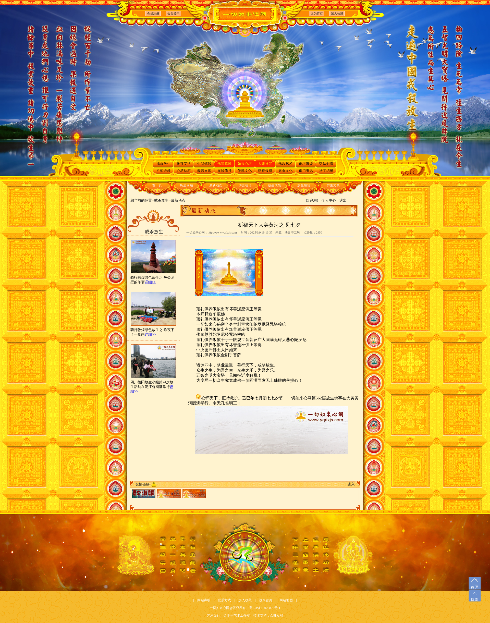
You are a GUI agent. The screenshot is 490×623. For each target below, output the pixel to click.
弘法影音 (326, 164)
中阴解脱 (204, 164)
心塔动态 (184, 171)
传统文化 (245, 171)
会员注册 (153, 13)
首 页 (157, 185)
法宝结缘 (326, 171)
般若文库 (204, 171)
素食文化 (285, 171)
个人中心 (329, 200)
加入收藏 (337, 13)
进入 (351, 484)
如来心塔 (245, 164)
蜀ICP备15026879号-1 (264, 608)
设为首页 (317, 13)
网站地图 (286, 600)
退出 (343, 200)
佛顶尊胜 (224, 164)
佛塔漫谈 (306, 164)
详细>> (150, 282)
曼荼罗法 (184, 164)
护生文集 (333, 185)
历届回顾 (186, 185)
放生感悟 (304, 185)
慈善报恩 (265, 171)
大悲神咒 (265, 164)
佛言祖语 (245, 185)
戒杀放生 (163, 164)
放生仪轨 (274, 185)
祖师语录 (163, 171)
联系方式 (224, 600)
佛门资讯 (306, 171)
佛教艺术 (285, 164)
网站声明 (204, 600)
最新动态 (216, 185)
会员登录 (173, 13)
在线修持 (224, 171)
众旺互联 (276, 615)
